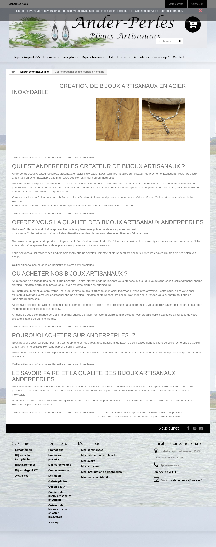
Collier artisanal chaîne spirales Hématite (37, 157)
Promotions (55, 450)
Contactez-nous (58, 470)
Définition (54, 475)
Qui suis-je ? (161, 57)
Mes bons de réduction (96, 477)
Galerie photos (58, 481)
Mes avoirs (88, 460)
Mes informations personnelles (101, 471)
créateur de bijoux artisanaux (54, 173)
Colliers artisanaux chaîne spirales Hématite (80, 253)
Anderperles (19, 173)
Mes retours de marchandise (99, 455)
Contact (178, 57)
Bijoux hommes (94, 57)
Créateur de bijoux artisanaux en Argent (59, 496)
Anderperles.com (120, 229)
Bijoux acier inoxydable (60, 57)
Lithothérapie (119, 57)
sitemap (53, 522)
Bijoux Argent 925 (27, 57)
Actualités (141, 57)
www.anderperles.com (54, 191)
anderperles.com (106, 280)
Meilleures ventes (59, 464)
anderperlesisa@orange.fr (186, 480)
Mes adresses (90, 466)
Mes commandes (92, 450)
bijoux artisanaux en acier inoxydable (108, 290)
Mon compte (88, 443)
